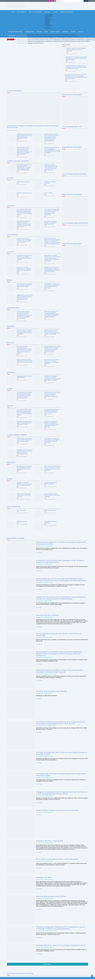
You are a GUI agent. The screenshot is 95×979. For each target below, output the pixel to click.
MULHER (39, 31)
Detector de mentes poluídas (50, 182)
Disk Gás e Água (21, 510)
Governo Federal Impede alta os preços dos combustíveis (57, 810)
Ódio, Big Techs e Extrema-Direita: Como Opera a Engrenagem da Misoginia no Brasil (24, 257)
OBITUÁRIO (65, 31)
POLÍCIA (47, 23)
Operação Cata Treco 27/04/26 (35, 43)
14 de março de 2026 (40, 879)
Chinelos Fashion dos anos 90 (24, 193)
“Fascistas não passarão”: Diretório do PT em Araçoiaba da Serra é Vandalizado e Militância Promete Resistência (60, 928)
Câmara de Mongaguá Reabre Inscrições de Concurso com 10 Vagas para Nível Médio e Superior (52, 378)
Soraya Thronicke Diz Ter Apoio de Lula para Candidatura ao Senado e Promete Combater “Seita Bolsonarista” (24, 224)
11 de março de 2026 (40, 898)
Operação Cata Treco (44, 877)
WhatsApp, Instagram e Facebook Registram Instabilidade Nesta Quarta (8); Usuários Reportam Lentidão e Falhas (51, 314)
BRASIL (47, 17)
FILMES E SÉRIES (55, 31)
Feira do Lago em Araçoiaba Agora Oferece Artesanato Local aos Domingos (76, 50)
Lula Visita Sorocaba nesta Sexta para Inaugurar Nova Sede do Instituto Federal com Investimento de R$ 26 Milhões (24, 212)
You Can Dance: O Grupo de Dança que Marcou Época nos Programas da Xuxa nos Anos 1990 (24, 332)
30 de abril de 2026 (40, 546)
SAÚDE (46, 31)
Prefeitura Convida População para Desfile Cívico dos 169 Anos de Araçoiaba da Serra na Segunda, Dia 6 (50, 167)
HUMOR (73, 31)
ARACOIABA (48, 16)
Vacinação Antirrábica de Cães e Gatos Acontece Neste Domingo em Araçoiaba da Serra (61, 753)
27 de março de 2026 (40, 795)
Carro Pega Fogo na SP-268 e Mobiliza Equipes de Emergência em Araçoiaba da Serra (61, 774)
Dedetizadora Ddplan (50, 510)
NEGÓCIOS (81, 31)
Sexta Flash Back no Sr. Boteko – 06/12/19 (50, 483)
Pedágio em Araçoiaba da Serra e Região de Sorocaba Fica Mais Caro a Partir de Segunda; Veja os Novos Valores (61, 793)
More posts (47, 964)
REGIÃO (47, 24)
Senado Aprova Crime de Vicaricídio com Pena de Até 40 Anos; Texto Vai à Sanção (25, 361)
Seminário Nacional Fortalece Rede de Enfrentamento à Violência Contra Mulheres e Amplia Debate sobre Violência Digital (24, 350)
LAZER (56, 12)
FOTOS (12, 12)
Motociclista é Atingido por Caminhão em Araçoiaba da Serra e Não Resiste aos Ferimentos (76, 58)
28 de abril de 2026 (40, 582)
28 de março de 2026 (40, 756)
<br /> (75, 137)
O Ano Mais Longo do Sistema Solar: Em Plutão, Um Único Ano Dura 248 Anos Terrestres (24, 240)
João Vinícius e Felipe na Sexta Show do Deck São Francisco (24, 495)
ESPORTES (48, 28)
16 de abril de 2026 (40, 637)
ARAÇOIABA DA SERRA (48, 546)
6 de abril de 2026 (40, 673)
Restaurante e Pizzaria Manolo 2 (50, 522)
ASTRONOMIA (49, 14)
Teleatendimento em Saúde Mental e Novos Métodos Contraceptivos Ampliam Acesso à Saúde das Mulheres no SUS (52, 349)
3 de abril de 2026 (40, 693)
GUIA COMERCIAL (21, 12)
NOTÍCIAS (47, 12)
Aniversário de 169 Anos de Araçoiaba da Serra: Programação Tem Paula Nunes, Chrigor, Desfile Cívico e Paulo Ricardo (24, 167)
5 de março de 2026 (40, 947)
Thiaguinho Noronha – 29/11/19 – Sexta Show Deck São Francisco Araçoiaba (24, 484)
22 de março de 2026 (40, 842)
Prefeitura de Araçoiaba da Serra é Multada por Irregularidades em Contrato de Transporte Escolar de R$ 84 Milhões (58, 41)
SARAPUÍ (49, 25)
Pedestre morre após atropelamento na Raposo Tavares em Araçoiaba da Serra (24, 269)
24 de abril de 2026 (40, 600)
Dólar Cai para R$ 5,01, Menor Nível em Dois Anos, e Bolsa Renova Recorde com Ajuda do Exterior (52, 468)
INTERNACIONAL (29, 31)
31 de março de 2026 (40, 725)
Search (85, 1)
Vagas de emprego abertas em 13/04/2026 (24, 376)
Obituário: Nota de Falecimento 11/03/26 (51, 896)
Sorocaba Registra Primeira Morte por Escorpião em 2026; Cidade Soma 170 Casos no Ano (52, 411)
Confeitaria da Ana (22, 521)
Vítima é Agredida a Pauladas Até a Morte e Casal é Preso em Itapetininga (59, 634)
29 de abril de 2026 (40, 564)
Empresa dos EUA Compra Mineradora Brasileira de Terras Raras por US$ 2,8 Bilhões (24, 468)
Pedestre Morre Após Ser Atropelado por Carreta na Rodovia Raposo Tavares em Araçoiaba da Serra (52, 269)
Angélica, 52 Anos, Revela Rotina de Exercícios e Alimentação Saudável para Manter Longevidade (52, 332)
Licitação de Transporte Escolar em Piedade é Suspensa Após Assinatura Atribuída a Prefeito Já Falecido (51, 424)
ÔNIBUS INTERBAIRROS (66, 12)
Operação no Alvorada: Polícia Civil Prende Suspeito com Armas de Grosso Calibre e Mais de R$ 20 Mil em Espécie (52, 258)
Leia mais (39, 552)
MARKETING (11, 35)
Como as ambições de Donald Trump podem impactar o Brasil (50, 223)
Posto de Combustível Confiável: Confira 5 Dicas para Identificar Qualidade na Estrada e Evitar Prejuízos (59, 671)
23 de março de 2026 (40, 812)
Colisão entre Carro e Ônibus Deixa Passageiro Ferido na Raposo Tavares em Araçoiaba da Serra (76, 67)
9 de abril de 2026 (40, 657)
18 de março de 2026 (40, 861)
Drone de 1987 (48, 193)
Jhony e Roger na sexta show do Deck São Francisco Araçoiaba (52, 495)
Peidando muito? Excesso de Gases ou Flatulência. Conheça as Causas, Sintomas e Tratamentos (52, 394)
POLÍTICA (47, 21)
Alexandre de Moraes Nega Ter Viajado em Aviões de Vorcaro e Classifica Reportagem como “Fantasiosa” (51, 212)
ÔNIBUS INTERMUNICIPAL (15, 31)
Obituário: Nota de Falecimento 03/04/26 (51, 691)
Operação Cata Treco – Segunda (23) (49, 841)
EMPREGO (48, 19)
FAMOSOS (47, 20)
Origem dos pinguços (23, 181)
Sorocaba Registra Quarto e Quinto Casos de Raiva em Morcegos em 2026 (24, 423)
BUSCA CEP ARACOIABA (35, 12)
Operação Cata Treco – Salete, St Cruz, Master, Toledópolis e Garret (60, 945)
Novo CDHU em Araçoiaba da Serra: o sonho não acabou (57, 859)
